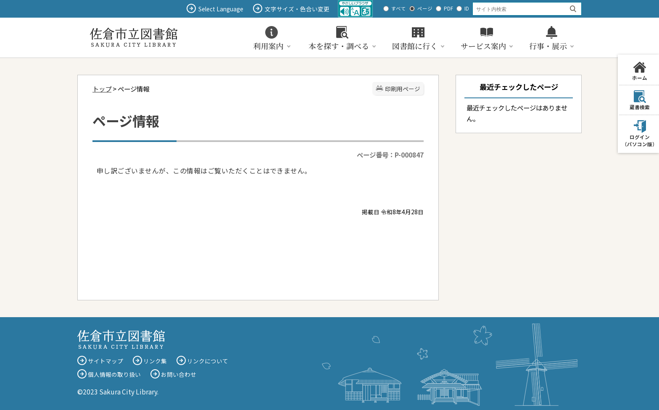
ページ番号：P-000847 (390, 154)
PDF (448, 8)
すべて (398, 8)
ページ (424, 8)
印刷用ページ (402, 88)
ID (466, 8)
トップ (101, 88)
